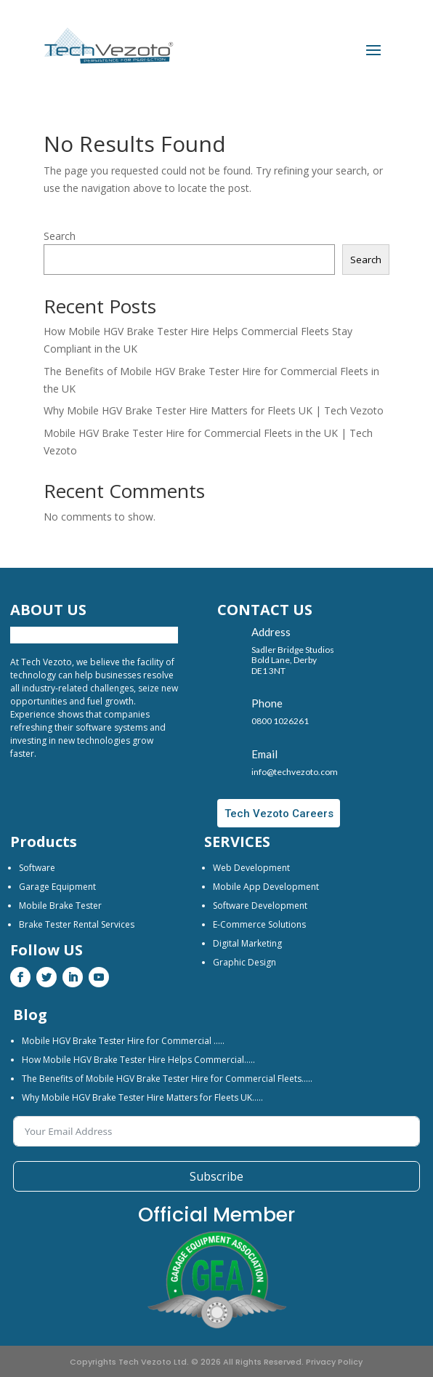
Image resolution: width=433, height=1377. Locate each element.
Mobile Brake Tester (60, 905)
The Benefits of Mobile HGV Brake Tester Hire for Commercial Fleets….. (167, 1078)
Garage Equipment (57, 886)
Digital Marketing (247, 943)
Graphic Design (244, 962)
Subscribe (216, 1176)
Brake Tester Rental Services (76, 924)
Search (60, 236)
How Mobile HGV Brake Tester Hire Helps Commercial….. (138, 1059)
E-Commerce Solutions (259, 924)
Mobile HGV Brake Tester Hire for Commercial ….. (123, 1041)
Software (37, 868)
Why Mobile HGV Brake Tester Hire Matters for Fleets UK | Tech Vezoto (214, 410)
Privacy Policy (334, 1362)
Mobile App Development (266, 886)
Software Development (260, 905)
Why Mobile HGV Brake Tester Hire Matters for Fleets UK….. (142, 1097)
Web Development (251, 868)
